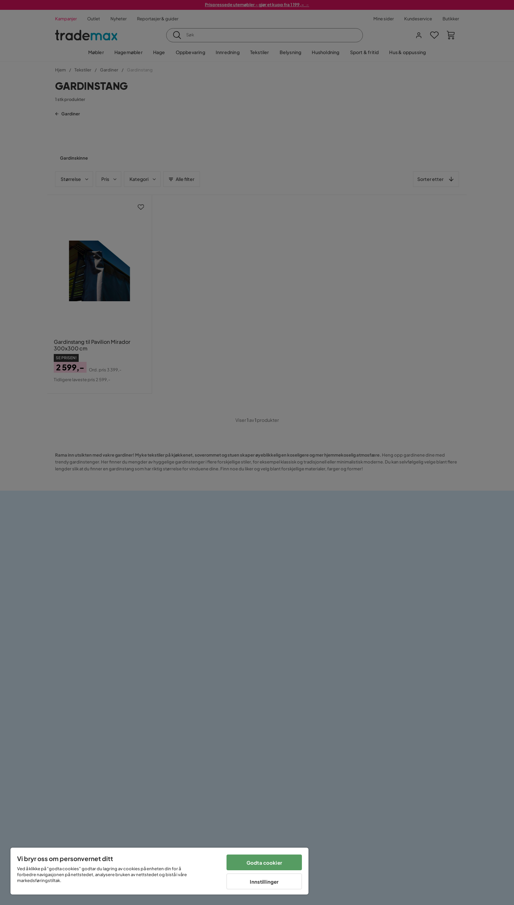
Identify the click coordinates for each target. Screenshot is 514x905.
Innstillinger (264, 881)
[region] (159, 871)
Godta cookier (264, 862)
